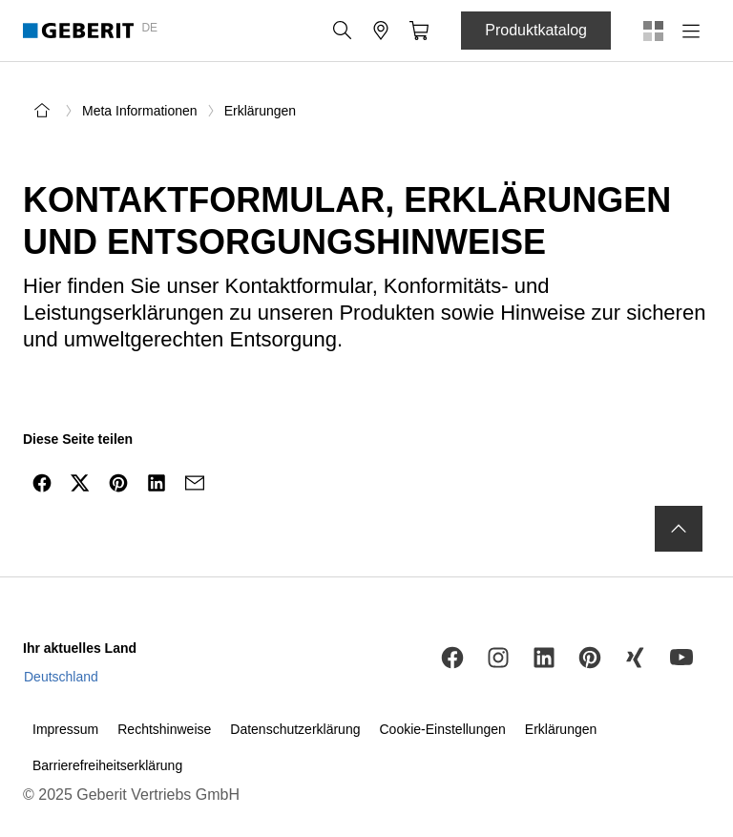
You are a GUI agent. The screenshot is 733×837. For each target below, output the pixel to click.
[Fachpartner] (381, 30)
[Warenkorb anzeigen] (419, 30)
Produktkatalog (536, 30)
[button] (343, 30)
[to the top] (678, 529)
